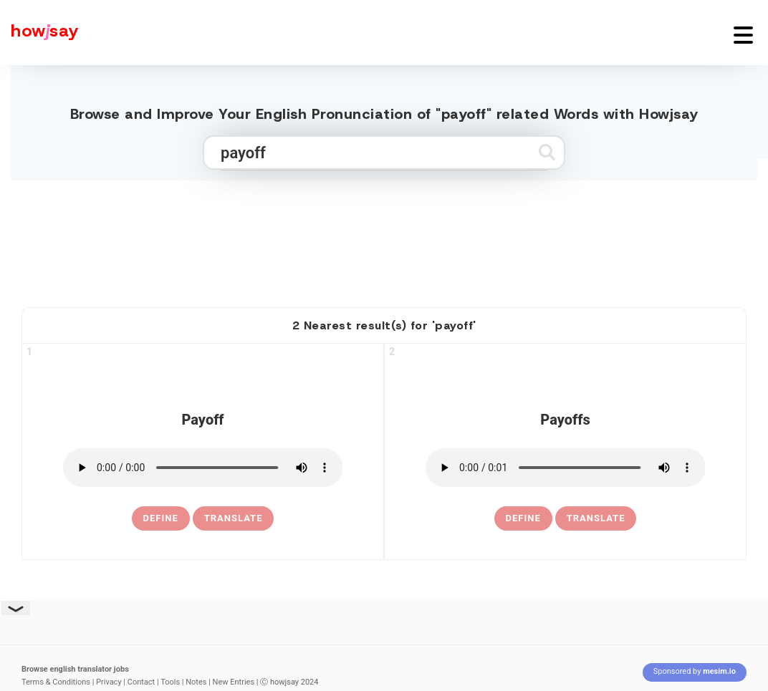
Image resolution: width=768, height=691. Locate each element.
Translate (233, 518)
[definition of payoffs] (523, 518)
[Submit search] (547, 152)
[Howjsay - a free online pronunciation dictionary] (39, 32)
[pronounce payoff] (203, 467)
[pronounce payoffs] (566, 467)
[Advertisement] (384, 238)
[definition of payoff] (161, 518)
